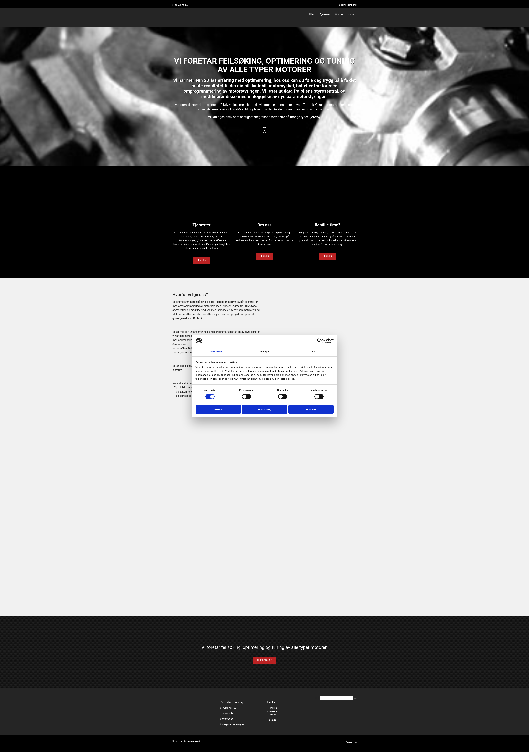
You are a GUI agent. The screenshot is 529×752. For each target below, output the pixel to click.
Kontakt (352, 14)
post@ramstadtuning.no (233, 724)
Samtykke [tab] (216, 351)
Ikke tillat (218, 409)
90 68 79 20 (181, 5)
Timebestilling (349, 4)
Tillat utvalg (264, 409)
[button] (201, 260)
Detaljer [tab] (264, 351)
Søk (317, 698)
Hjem (312, 14)
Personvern (351, 742)
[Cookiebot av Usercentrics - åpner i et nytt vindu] (319, 340)
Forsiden (273, 708)
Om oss (339, 14)
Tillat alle (311, 409)
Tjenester (325, 14)
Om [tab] (313, 351)
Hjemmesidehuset (191, 741)
